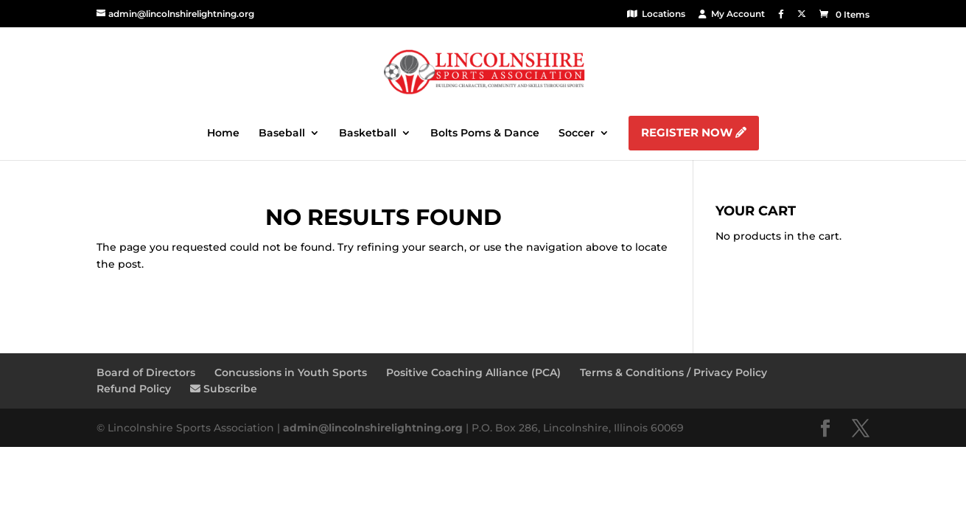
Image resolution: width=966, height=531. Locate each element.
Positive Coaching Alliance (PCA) (473, 372)
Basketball (367, 133)
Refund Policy (134, 388)
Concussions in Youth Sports (290, 372)
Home (223, 133)
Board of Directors (146, 372)
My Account (732, 13)
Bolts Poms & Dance (484, 133)
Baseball (282, 133)
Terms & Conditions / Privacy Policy (673, 372)
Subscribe (223, 388)
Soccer (577, 133)
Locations (656, 13)
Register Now (693, 132)
